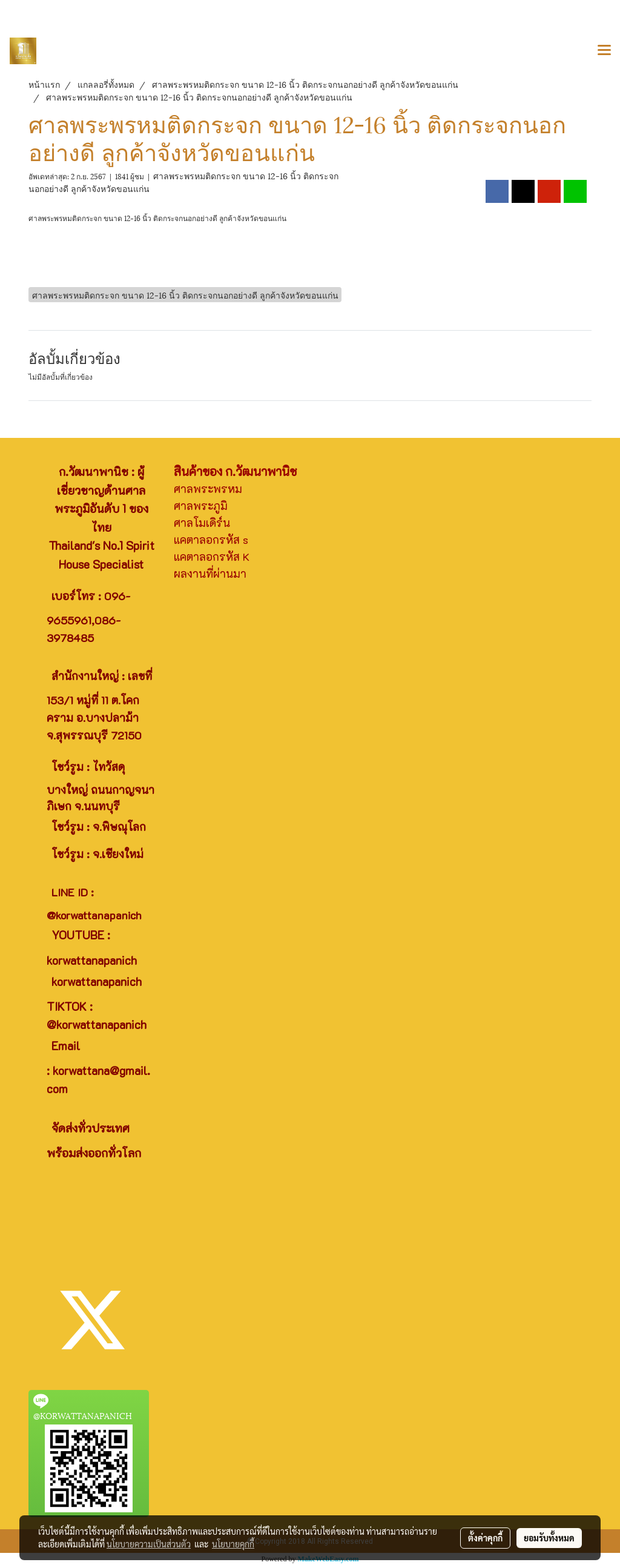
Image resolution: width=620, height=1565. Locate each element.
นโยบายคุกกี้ (233, 1543)
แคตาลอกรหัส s (211, 539)
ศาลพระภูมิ (201, 505)
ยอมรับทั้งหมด (549, 1537)
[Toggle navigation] (604, 51)
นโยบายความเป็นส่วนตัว (149, 1543)
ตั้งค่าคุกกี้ (485, 1537)
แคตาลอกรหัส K (211, 556)
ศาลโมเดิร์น (202, 522)
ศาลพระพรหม (208, 488)
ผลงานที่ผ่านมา (210, 573)
